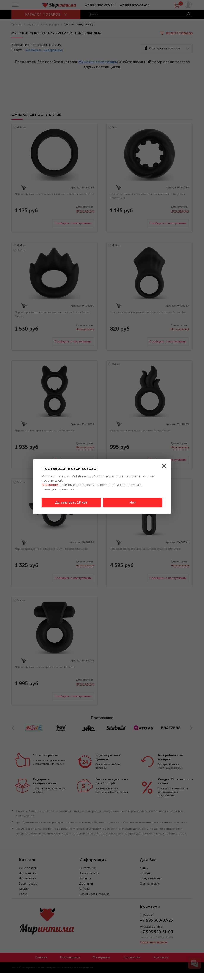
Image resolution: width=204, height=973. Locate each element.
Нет (133, 503)
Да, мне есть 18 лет (71, 503)
